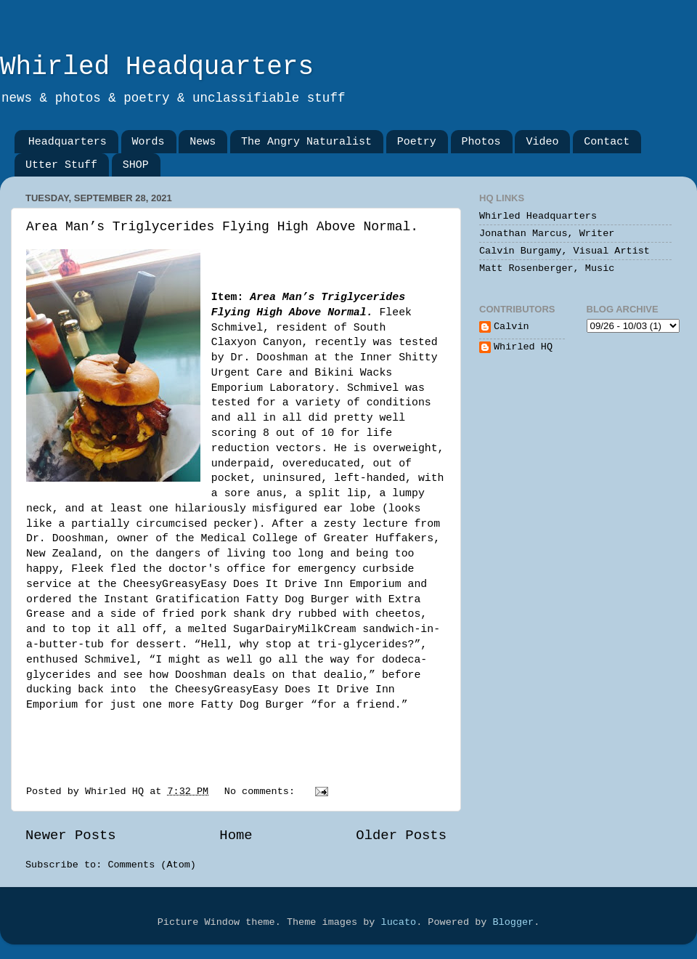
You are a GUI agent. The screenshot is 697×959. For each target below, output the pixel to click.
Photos (481, 142)
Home (235, 835)
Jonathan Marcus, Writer (546, 233)
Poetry (416, 142)
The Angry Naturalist (306, 142)
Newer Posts (70, 835)
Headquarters (67, 142)
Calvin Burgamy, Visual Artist (564, 251)
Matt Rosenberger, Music (546, 268)
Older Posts (401, 835)
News (202, 142)
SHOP (136, 165)
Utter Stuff (61, 165)
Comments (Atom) (151, 864)
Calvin (511, 326)
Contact (606, 142)
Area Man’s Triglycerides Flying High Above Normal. (222, 226)
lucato (399, 922)
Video (542, 142)
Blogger (513, 922)
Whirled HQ (523, 346)
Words (148, 142)
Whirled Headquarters (157, 67)
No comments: (262, 791)
